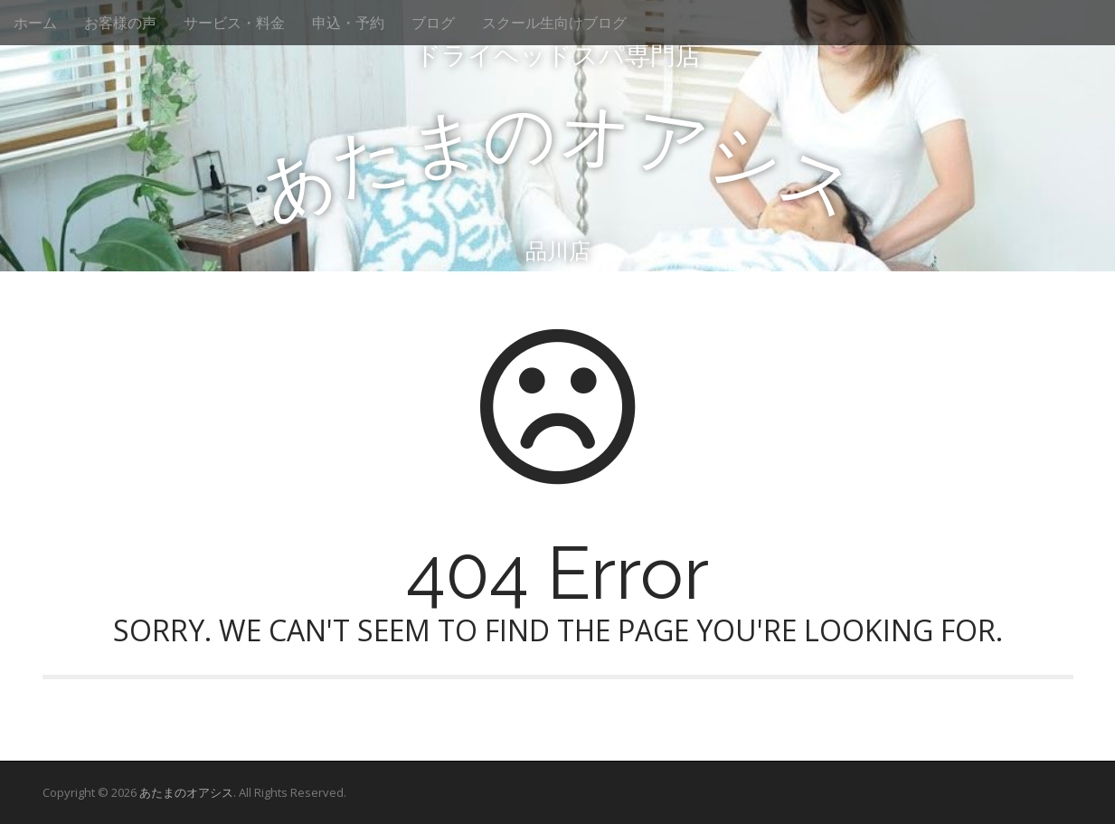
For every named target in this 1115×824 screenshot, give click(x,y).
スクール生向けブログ (554, 23)
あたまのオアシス (186, 792)
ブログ (433, 23)
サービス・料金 (234, 23)
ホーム (35, 23)
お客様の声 (120, 23)
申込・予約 (348, 23)
